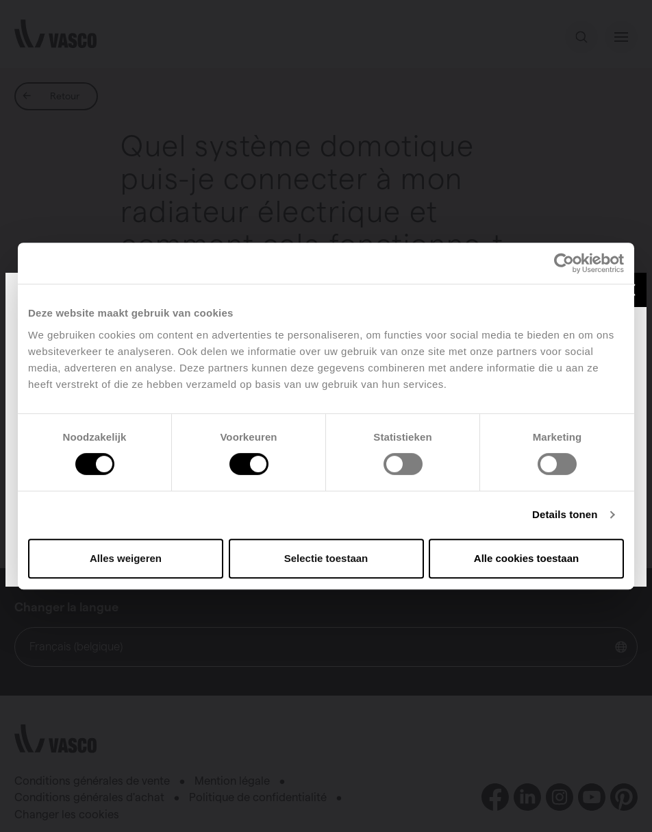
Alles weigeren (126, 558)
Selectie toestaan (326, 558)
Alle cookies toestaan (526, 558)
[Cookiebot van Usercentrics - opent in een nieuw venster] (564, 263)
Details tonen (564, 514)
